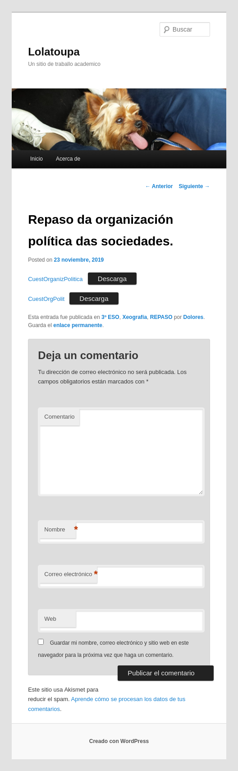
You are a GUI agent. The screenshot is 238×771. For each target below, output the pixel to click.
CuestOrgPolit (46, 298)
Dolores (193, 317)
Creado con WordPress (119, 741)
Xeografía (134, 317)
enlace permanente (77, 325)
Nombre (60, 529)
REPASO (161, 317)
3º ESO (110, 317)
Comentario (59, 416)
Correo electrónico (70, 574)
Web (50, 618)
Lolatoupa (54, 52)
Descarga (112, 278)
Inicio (36, 159)
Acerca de (68, 159)
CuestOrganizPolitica (55, 279)
